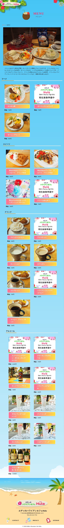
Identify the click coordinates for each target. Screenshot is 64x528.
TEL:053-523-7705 (32, 515)
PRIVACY (32, 520)
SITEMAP (52, 520)
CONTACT (12, 520)
